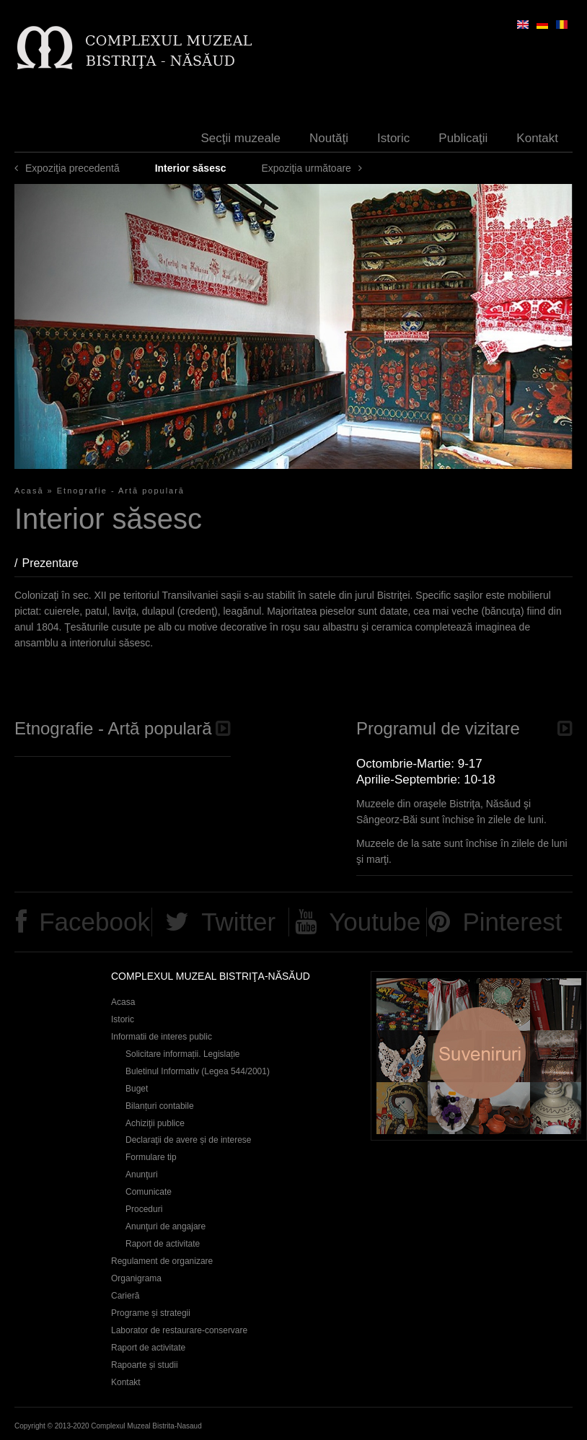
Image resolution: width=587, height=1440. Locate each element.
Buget (136, 1089)
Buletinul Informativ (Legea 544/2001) (197, 1071)
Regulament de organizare (162, 1261)
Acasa (123, 1002)
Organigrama (136, 1278)
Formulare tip (151, 1157)
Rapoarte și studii (144, 1365)
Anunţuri (141, 1174)
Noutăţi (328, 138)
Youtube (374, 922)
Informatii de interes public (161, 1037)
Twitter (238, 922)
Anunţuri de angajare (165, 1226)
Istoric (393, 138)
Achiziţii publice (155, 1123)
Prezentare (57, 563)
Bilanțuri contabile (159, 1106)
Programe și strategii (150, 1313)
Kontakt (537, 138)
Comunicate (148, 1192)
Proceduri (143, 1209)
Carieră (125, 1296)
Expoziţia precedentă (72, 168)
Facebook (94, 922)
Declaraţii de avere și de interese (188, 1140)
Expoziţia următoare (306, 168)
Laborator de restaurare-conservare (179, 1330)
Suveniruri (479, 1056)
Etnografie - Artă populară (121, 490)
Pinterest (512, 922)
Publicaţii (462, 138)
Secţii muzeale (241, 138)
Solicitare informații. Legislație (182, 1054)
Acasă (29, 490)
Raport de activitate (162, 1244)
